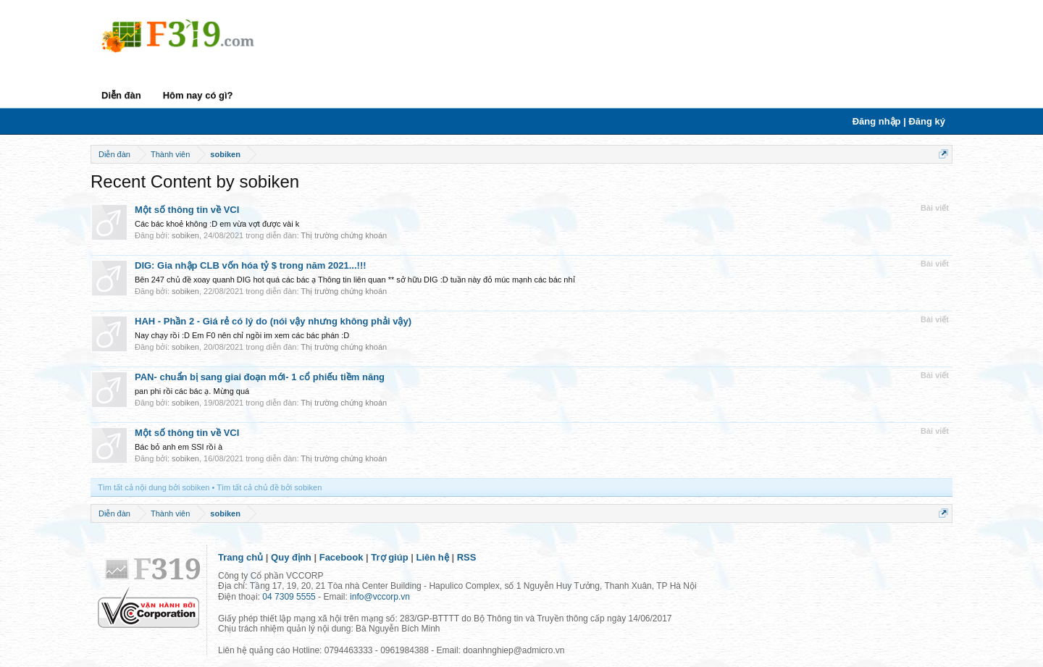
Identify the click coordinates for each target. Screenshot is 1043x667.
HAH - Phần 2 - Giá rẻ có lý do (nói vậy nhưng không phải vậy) (273, 321)
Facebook (341, 557)
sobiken (185, 235)
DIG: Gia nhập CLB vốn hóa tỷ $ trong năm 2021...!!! (250, 265)
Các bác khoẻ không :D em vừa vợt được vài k (217, 223)
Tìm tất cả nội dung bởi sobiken (153, 487)
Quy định (291, 557)
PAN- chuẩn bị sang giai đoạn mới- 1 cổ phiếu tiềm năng (260, 377)
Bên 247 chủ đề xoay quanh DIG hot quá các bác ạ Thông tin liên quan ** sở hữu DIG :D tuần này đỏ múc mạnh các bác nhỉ (355, 279)
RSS (467, 557)
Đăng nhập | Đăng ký (899, 121)
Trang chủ (240, 557)
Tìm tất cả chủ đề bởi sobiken (269, 487)
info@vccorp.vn (380, 597)
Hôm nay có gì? (198, 95)
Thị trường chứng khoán (344, 235)
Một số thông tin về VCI (187, 209)
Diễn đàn (121, 95)
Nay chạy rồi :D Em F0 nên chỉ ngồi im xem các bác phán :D (242, 335)
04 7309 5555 (288, 597)
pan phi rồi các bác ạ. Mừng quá (192, 391)
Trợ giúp (389, 557)
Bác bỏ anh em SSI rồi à (178, 446)
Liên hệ (432, 557)
